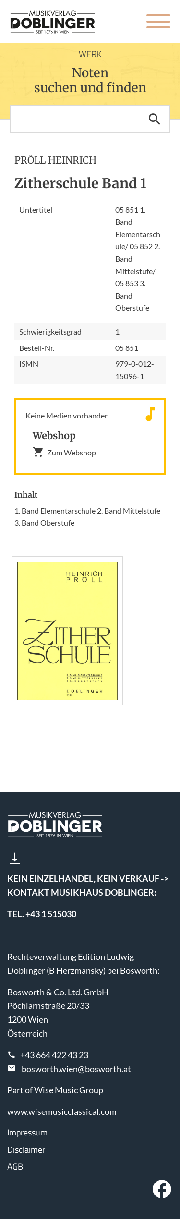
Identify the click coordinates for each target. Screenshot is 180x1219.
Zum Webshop (64, 452)
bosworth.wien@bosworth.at (76, 1069)
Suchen (154, 119)
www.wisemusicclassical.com (62, 1111)
